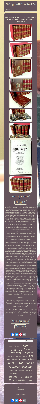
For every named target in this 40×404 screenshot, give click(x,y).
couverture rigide (16, 352)
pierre (20, 350)
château (31, 359)
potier (13, 376)
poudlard (21, 370)
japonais (29, 370)
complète (16, 359)
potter (11, 362)
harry (20, 362)
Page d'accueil (20, 387)
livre (30, 355)
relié (11, 370)
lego (24, 345)
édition (28, 376)
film (16, 370)
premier (10, 346)
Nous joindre (20, 389)
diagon (25, 356)
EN (19, 397)
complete (11, 356)
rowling (30, 362)
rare (8, 359)
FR (22, 397)
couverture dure (22, 373)
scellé (31, 346)
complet (27, 366)
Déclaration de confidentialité (20, 392)
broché (13, 350)
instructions (13, 373)
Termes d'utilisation (21, 394)
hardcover (18, 356)
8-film (30, 380)
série (29, 373)
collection (14, 366)
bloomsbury (21, 380)
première (21, 377)
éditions (16, 346)
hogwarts (29, 353)
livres (27, 349)
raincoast (24, 359)
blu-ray (12, 380)
